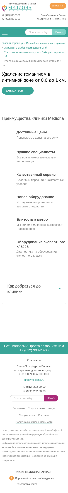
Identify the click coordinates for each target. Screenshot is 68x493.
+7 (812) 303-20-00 (11, 15)
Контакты (43, 415)
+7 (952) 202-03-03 (11, 19)
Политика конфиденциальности (34, 422)
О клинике (19, 408)
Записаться (58, 5)
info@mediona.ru (34, 379)
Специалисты (27, 415)
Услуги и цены (36, 408)
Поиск (59, 32)
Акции (51, 408)
